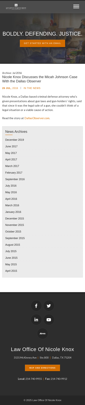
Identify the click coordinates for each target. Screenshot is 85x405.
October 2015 (13, 231)
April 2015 (11, 270)
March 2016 (12, 205)
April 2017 (11, 159)
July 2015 (11, 251)
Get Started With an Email (42, 43)
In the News (32, 88)
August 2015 (12, 244)
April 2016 (11, 198)
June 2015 (11, 257)
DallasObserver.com (36, 118)
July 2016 (11, 185)
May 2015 (11, 264)
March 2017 (12, 166)
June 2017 (11, 146)
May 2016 (11, 192)
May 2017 (11, 153)
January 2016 (13, 211)
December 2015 (14, 218)
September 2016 (15, 179)
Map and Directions (42, 368)
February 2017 (13, 172)
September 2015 (15, 238)
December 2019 (14, 139)
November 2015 (14, 225)
